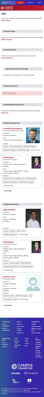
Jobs (26, 345)
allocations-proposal (26, 182)
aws (18, 231)
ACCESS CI (31, 2)
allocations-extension (11, 182)
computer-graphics (26, 266)
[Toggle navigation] (42, 8)
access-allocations (16, 146)
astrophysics (8, 299)
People (33, 324)
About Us (20, 324)
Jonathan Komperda (12, 128)
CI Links (4, 346)
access (6, 146)
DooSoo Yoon (9, 277)
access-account (9, 178)
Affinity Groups (36, 326)
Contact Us (20, 333)
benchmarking (24, 150)
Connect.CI (4, 393)
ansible (12, 231)
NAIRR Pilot (27, 390)
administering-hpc (30, 146)
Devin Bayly (8, 157)
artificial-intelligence (10, 150)
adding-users (20, 178)
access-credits (14, 263)
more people (8, 191)
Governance (20, 326)
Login (39, 2)
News (26, 341)
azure (23, 231)
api (31, 296)
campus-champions (10, 234)
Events (27, 343)
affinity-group (31, 178)
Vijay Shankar (9, 210)
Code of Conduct (36, 392)
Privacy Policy (26, 392)
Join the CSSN (35, 333)
